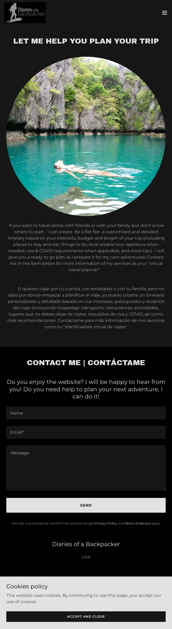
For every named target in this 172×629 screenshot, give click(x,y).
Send (86, 505)
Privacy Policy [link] (106, 523)
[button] (164, 12)
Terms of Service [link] (138, 523)
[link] (25, 12)
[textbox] (86, 413)
